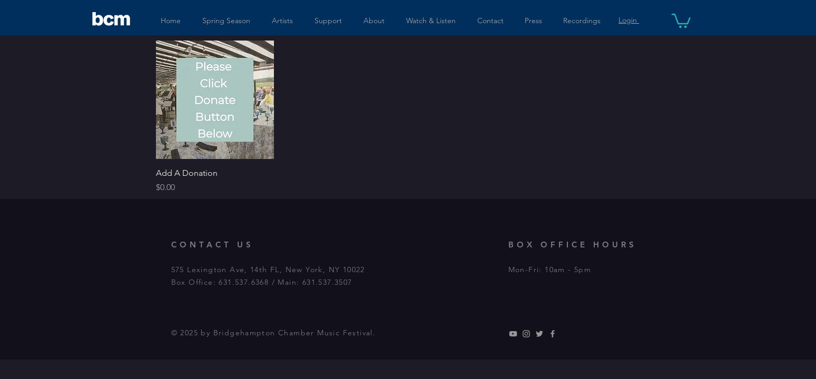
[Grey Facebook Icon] (552, 333)
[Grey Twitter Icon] (539, 333)
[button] (681, 20)
